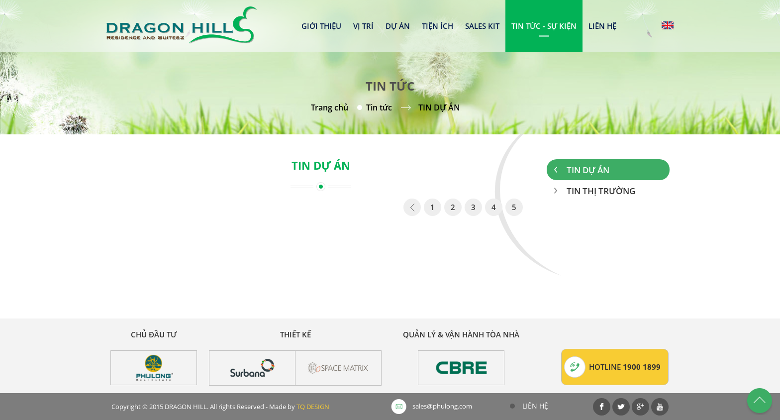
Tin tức (379, 107)
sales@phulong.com (442, 406)
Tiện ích (437, 26)
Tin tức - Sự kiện (544, 26)
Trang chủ (329, 107)
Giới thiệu (321, 26)
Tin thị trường (601, 191)
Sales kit (482, 26)
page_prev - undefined (412, 209)
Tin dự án (588, 170)
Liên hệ (602, 26)
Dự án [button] (398, 26)
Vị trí (363, 26)
